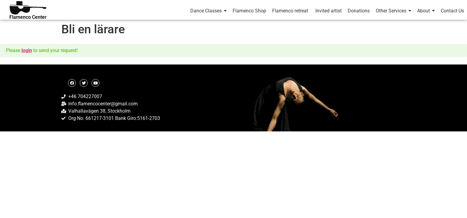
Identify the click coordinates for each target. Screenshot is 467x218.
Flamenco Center (28, 17)
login (26, 50)
